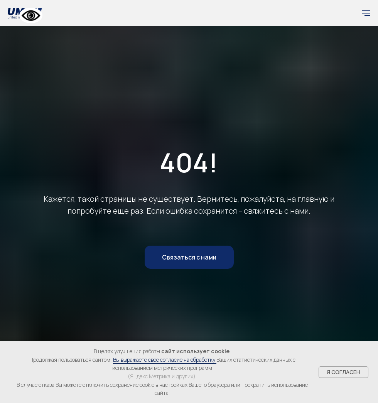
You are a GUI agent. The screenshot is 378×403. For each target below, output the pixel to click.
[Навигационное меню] (366, 13)
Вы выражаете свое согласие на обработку (164, 359)
